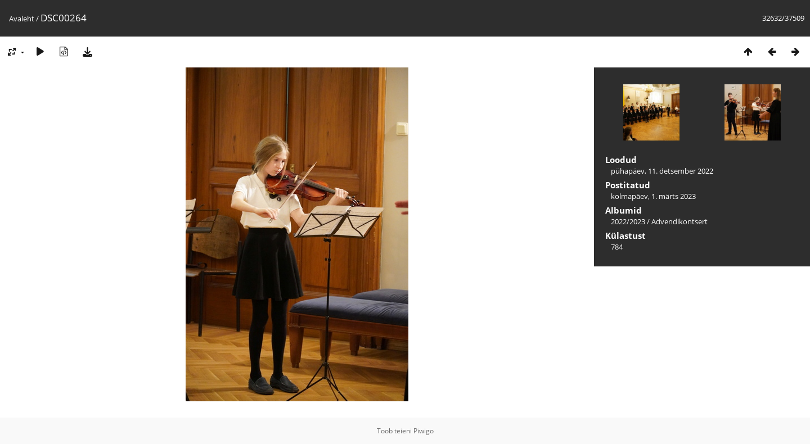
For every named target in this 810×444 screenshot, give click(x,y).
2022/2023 (628, 221)
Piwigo (423, 431)
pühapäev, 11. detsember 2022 (662, 171)
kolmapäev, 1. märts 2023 (653, 196)
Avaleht (21, 18)
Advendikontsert (679, 221)
